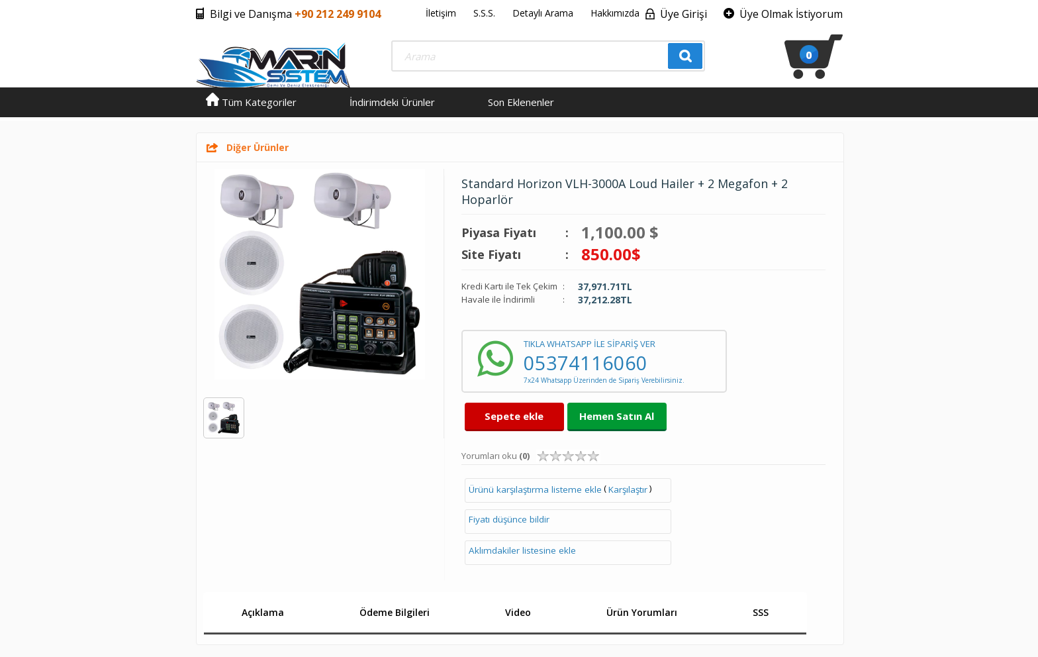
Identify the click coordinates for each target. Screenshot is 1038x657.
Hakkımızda (614, 13)
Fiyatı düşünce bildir (509, 519)
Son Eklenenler (521, 102)
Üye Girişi (683, 14)
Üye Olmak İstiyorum (791, 14)
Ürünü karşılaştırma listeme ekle (535, 489)
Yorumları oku (495, 456)
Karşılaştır (627, 489)
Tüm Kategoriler (251, 102)
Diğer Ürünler (257, 147)
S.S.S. (484, 13)
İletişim (441, 13)
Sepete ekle (514, 416)
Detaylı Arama (542, 13)
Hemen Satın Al (616, 416)
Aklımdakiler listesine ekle (522, 550)
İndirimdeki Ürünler (392, 102)
